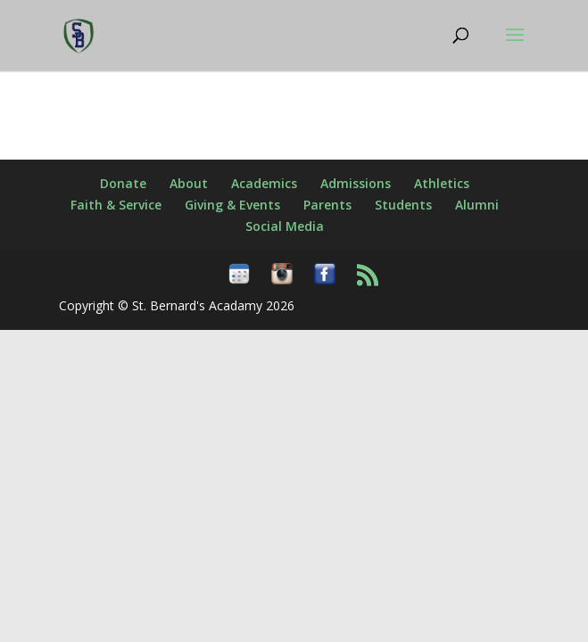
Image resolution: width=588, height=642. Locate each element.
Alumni (477, 204)
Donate (123, 183)
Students (403, 204)
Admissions (355, 183)
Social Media (284, 226)
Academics (264, 183)
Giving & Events (232, 204)
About (189, 183)
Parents (327, 204)
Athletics (441, 183)
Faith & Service (115, 204)
